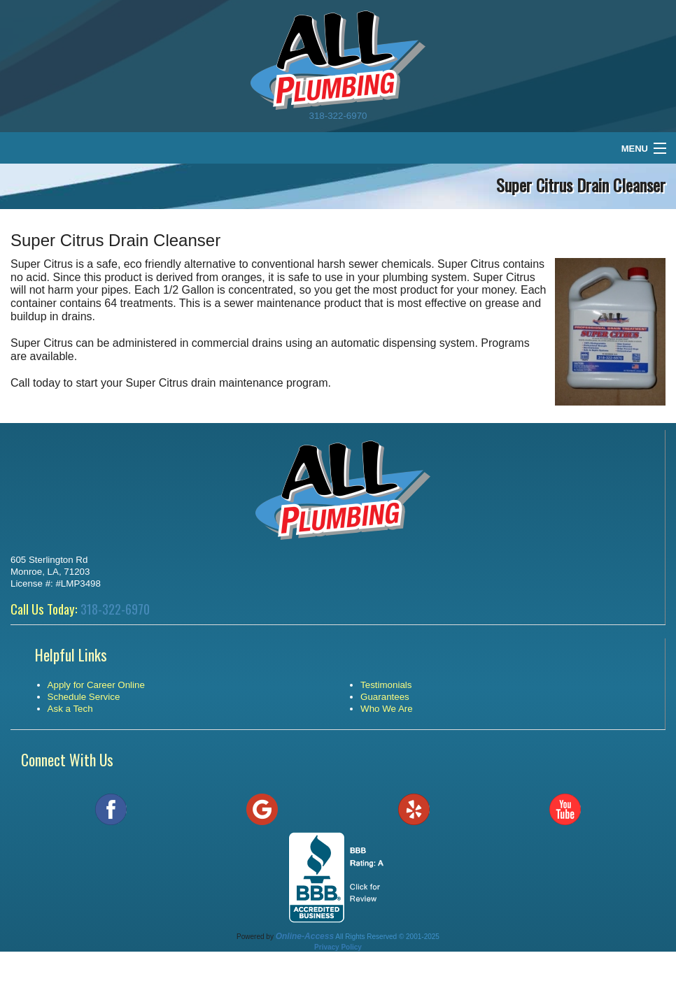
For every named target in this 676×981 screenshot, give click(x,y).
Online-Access (305, 936)
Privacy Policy (338, 947)
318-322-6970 (338, 115)
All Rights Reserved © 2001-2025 (387, 936)
